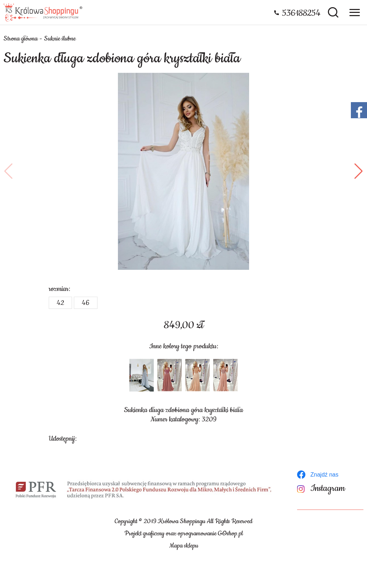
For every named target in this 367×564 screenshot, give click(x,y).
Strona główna (21, 38)
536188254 (301, 13)
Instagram (327, 488)
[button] (8, 171)
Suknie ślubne (60, 38)
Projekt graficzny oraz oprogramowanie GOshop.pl (183, 533)
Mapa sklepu (183, 545)
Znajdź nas (324, 475)
